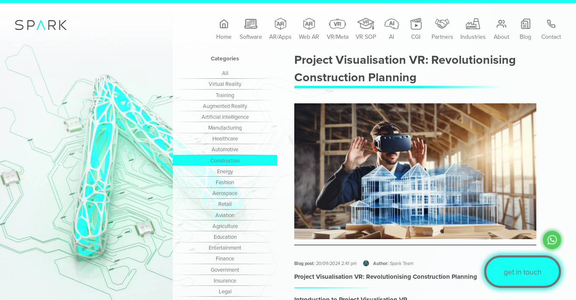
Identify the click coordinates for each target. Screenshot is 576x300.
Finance (225, 258)
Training (225, 95)
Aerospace (224, 193)
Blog (525, 29)
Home (223, 29)
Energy (225, 171)
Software (251, 29)
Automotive (225, 149)
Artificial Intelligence (225, 116)
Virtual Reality (225, 84)
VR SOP (366, 29)
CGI (415, 29)
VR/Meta (338, 29)
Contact (551, 29)
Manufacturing (225, 127)
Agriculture (225, 226)
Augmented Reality (225, 106)
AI (391, 29)
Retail (225, 204)
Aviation (225, 215)
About (501, 29)
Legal (225, 291)
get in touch (523, 272)
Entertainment (225, 247)
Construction (225, 160)
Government (225, 269)
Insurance (225, 280)
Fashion (225, 182)
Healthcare (225, 138)
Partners (442, 29)
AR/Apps (280, 29)
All (225, 73)
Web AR (309, 29)
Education (225, 236)
